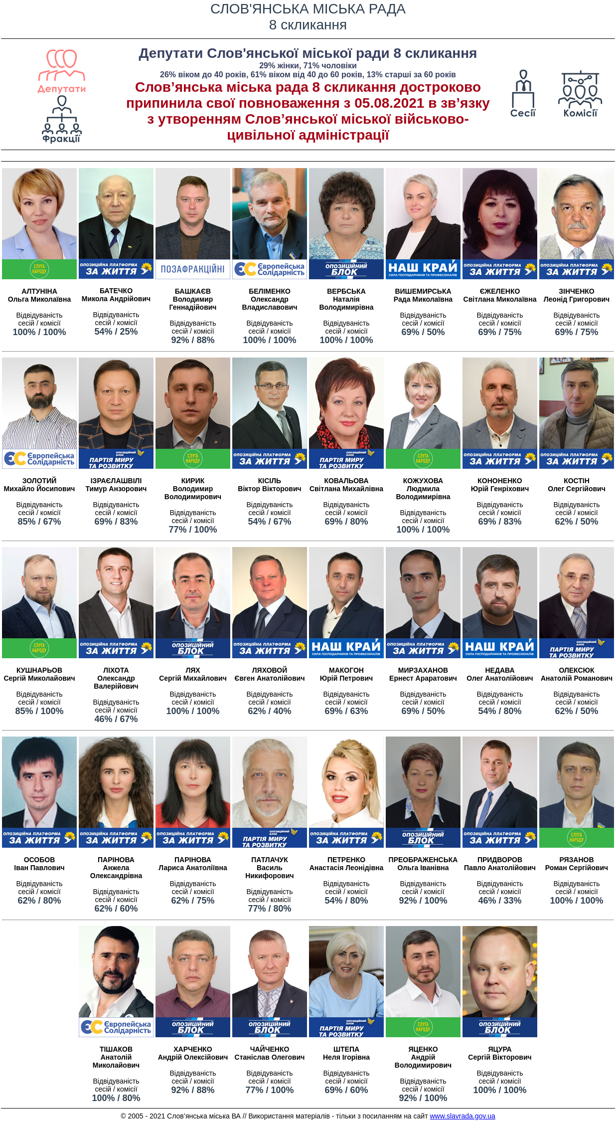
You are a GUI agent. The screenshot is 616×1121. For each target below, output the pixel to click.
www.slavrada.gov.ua (462, 1116)
